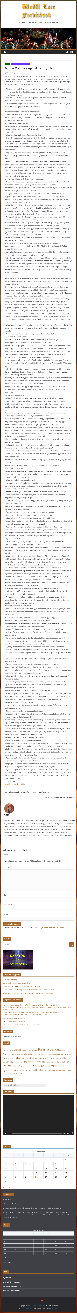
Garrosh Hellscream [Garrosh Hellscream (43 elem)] (39, 1054)
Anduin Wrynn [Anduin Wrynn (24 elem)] (26, 1050)
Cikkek (7, 64)
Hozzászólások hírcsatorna (12, 1286)
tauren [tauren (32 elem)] (32, 1070)
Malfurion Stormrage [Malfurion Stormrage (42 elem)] (34, 1061)
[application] (38, 1115)
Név (5, 895)
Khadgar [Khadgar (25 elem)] (58, 1058)
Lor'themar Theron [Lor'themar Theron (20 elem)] (19, 1062)
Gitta (16, 73)
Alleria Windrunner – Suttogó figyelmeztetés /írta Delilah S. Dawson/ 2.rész (28, 993)
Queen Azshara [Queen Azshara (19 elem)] (25, 1066)
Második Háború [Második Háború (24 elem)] (55, 1062)
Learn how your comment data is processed (49, 928)
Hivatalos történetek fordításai (21, 64)
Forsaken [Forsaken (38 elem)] (24, 1054)
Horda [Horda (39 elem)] (6, 1058)
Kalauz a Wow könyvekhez (16, 1018)
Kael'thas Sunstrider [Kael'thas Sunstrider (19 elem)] (50, 1058)
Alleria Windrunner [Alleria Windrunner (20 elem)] (8, 1050)
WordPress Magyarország (11, 1291)
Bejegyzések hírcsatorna (11, 1282)
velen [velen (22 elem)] (4, 1074)
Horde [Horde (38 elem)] (12, 1058)
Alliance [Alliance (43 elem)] (17, 1049)
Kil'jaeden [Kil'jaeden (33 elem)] (66, 1058)
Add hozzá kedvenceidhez (16, 784)
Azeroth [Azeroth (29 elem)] (35, 1050)
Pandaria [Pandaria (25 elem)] (17, 1066)
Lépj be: (6, 854)
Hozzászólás (8, 867)
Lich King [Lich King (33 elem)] (9, 1062)
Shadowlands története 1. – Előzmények (26, 1025)
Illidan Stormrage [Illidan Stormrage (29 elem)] (21, 1058)
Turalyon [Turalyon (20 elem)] (43, 1070)
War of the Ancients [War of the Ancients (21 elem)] (15, 1074)
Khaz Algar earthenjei (10, 980)
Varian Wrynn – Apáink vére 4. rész (59, 797)
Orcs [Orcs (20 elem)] (13, 1066)
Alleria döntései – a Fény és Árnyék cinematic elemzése (21, 986)
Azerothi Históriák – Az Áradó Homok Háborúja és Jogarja (26, 792)
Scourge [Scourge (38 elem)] (51, 1065)
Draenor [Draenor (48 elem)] (7, 1054)
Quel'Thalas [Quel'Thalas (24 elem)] (33, 1066)
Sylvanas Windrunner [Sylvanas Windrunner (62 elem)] (16, 1070)
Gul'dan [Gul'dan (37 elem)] (67, 1054)
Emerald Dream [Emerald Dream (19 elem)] (16, 1054)
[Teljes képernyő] (72, 1133)
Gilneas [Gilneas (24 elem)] (60, 1054)
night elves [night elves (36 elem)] (66, 1061)
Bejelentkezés (7, 1278)
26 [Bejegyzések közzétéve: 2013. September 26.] (36, 1177)
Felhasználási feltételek (11, 1204)
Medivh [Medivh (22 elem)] (47, 1062)
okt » (10, 1187)
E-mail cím (7, 905)
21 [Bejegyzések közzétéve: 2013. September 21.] (56, 1172)
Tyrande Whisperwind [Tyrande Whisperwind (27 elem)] (54, 1070)
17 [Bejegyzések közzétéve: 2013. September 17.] (16, 1172)
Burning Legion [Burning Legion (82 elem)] (48, 1049)
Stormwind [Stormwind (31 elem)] (59, 1066)
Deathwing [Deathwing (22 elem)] (62, 1050)
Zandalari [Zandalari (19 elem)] (23, 1074)
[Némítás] (68, 1133)
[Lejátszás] (5, 1133)
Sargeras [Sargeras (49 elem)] (42, 1065)
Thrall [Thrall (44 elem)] (38, 1070)
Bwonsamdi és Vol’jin (40, 1015)
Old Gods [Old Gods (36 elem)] (7, 1065)
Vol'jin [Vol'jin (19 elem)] (7, 1074)
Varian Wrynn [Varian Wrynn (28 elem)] (67, 1070)
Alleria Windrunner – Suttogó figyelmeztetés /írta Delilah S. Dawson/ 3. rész (28, 990)
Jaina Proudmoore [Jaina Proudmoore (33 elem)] (36, 1058)
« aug (5, 1187)
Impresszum (7, 1200)
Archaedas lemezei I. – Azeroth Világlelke (16, 983)
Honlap (5, 914)
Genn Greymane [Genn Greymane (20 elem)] (53, 1054)
